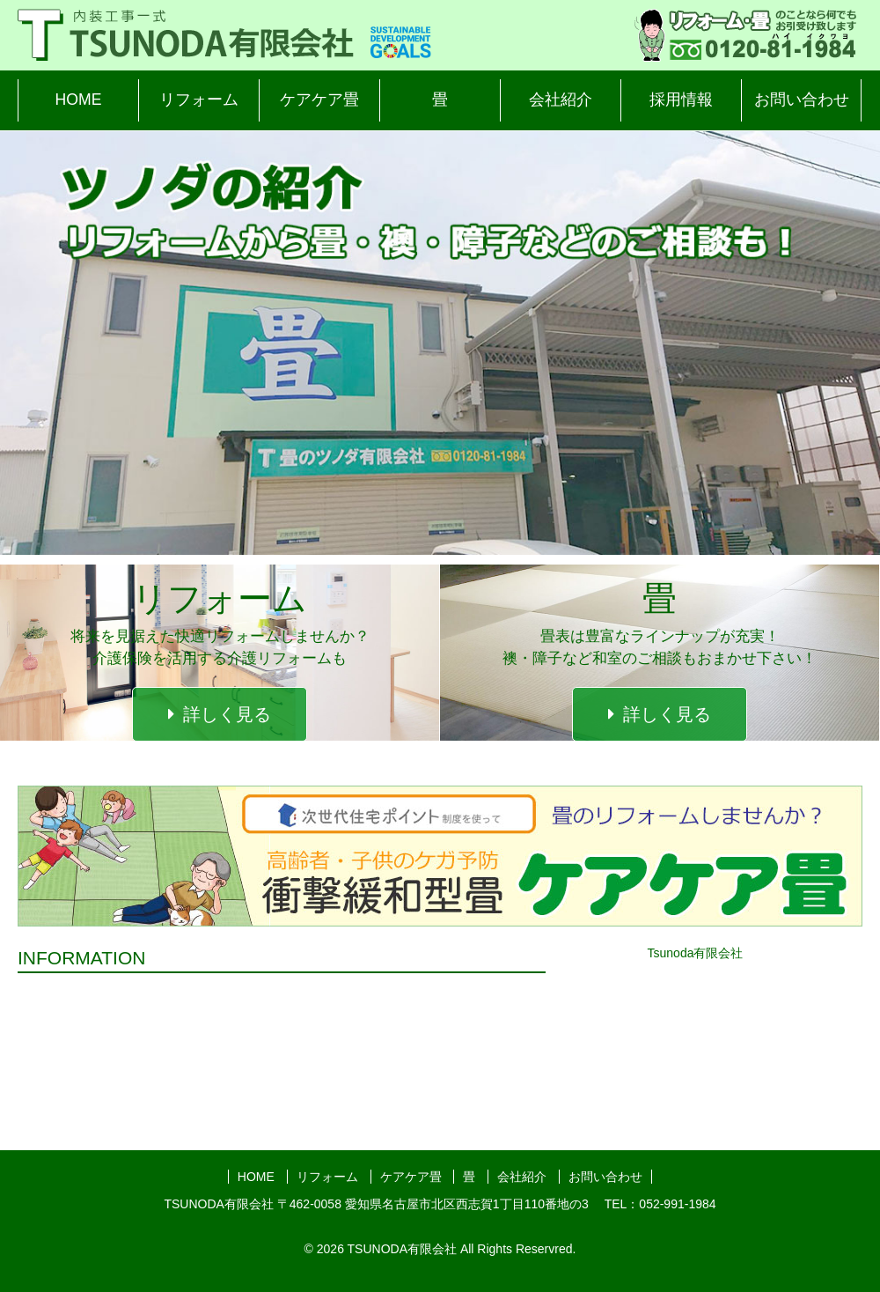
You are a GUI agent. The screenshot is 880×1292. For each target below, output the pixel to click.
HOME (78, 99)
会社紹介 (560, 99)
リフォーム (198, 99)
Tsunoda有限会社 (696, 953)
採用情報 (681, 99)
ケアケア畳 (319, 99)
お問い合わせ (801, 99)
